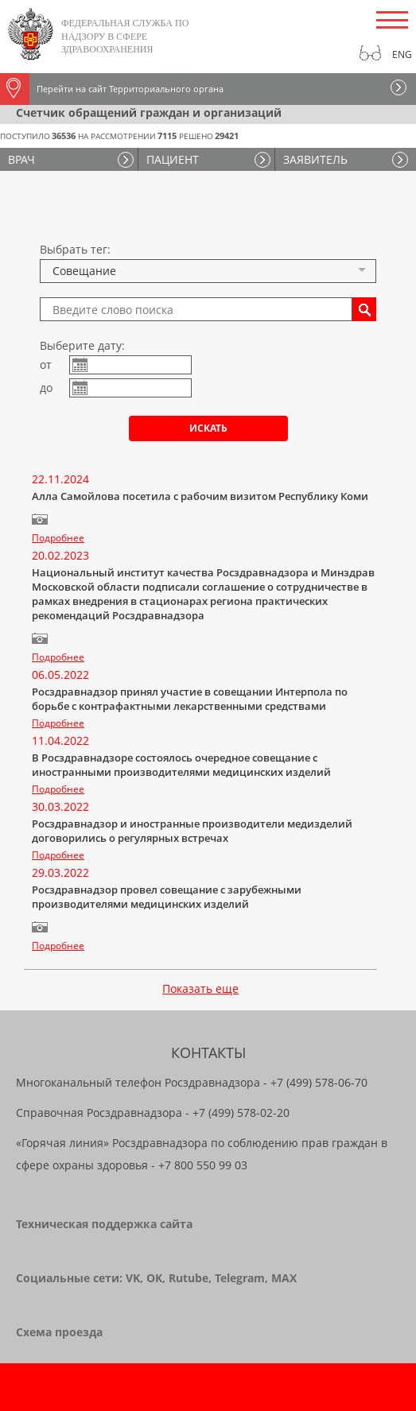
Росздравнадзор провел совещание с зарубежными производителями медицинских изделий (166, 896)
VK (133, 1277)
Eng (402, 54)
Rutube (188, 1277)
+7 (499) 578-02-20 (241, 1112)
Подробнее (58, 538)
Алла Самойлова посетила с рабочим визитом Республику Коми (200, 496)
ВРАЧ (21, 159)
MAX (284, 1277)
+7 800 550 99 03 (202, 1165)
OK (154, 1277)
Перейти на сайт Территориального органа (112, 89)
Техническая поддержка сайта (104, 1223)
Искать (208, 428)
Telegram (240, 1277)
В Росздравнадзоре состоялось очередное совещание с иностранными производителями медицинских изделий (181, 764)
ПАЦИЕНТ (172, 159)
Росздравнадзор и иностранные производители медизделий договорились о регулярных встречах (192, 830)
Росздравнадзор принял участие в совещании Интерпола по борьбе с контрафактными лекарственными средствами (190, 698)
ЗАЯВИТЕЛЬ (315, 159)
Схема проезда (59, 1331)
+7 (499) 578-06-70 (318, 1082)
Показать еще (200, 988)
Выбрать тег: (75, 249)
